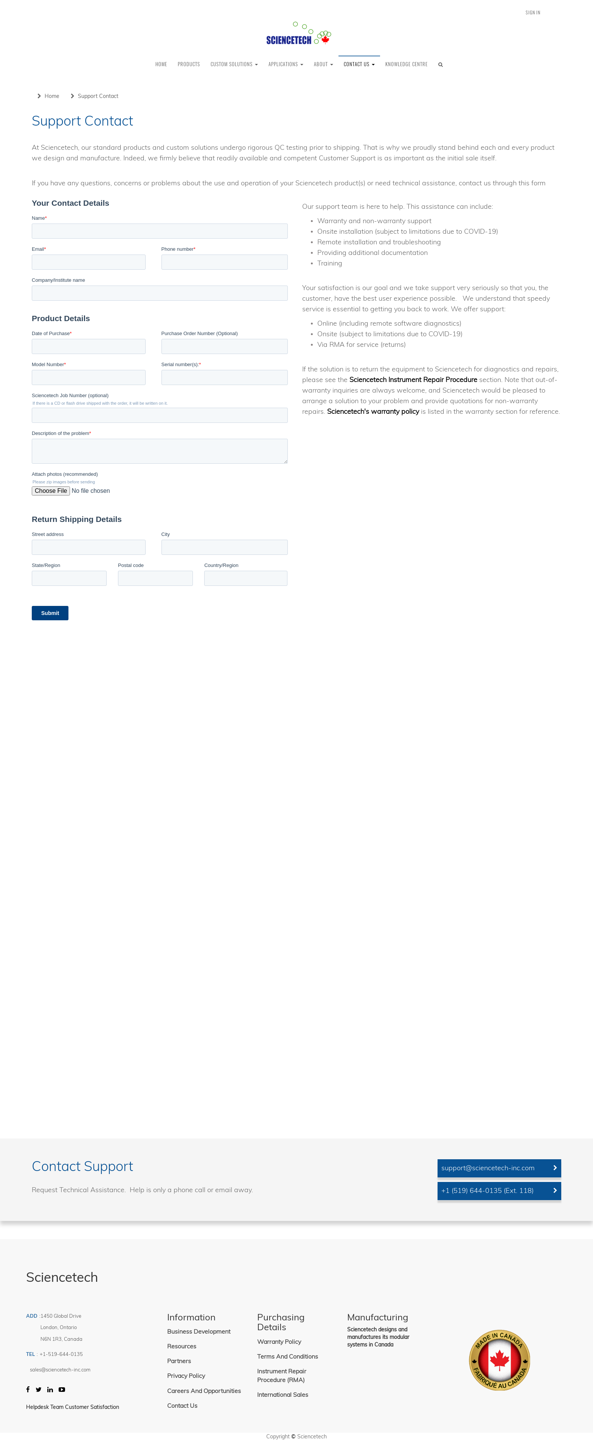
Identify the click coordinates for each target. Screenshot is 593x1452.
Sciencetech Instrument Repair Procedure (413, 379)
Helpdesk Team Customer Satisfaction (72, 1407)
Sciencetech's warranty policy (373, 411)
